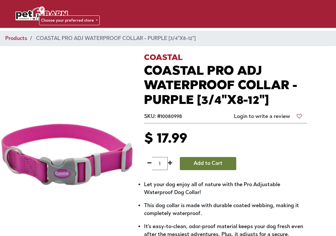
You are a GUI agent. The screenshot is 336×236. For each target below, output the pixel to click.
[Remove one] (149, 163)
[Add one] (170, 163)
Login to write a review (262, 116)
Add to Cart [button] (208, 163)
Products (16, 38)
